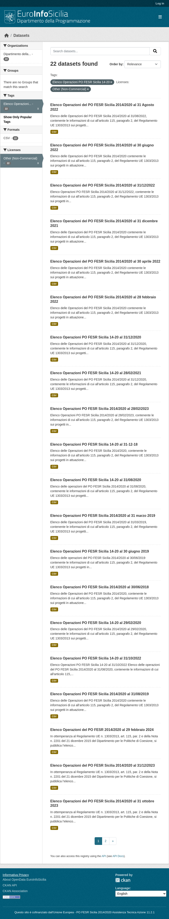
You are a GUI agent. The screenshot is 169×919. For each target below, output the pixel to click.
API (104, 856)
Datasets (21, 35)
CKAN (122, 880)
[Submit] (155, 51)
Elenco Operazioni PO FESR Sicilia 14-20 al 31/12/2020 (95, 337)
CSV (54, 132)
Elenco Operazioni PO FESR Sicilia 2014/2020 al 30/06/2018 (99, 587)
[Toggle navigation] (160, 17)
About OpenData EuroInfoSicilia (24, 879)
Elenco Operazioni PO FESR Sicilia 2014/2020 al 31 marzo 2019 (102, 515)
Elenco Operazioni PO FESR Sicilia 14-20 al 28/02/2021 (95, 373)
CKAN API (10, 885)
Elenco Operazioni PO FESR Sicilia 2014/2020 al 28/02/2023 (99, 409)
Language (122, 888)
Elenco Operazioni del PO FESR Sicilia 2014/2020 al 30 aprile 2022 (105, 261)
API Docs (118, 856)
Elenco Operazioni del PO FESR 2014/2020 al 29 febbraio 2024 (102, 730)
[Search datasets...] (100, 51)
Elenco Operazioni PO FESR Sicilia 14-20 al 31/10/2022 (95, 658)
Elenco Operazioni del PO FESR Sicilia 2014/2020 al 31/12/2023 (102, 765)
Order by (116, 64)
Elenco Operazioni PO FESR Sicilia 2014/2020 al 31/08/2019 (99, 694)
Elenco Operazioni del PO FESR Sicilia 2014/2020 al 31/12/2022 (102, 185)
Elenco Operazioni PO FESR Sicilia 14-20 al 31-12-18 (94, 444)
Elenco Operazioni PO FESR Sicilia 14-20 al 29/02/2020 (95, 623)
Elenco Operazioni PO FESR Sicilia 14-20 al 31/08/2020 (95, 480)
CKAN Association (15, 891)
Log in (160, 3)
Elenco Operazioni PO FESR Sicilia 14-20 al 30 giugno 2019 (99, 551)
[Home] (6, 35)
